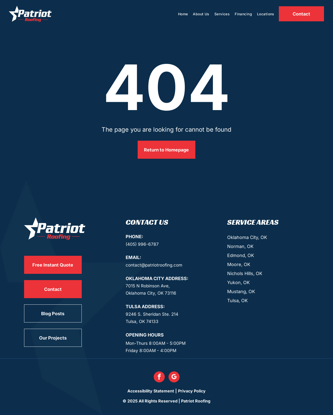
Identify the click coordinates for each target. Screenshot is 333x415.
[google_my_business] (174, 377)
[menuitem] (183, 14)
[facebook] (159, 377)
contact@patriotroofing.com (154, 265)
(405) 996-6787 (142, 244)
